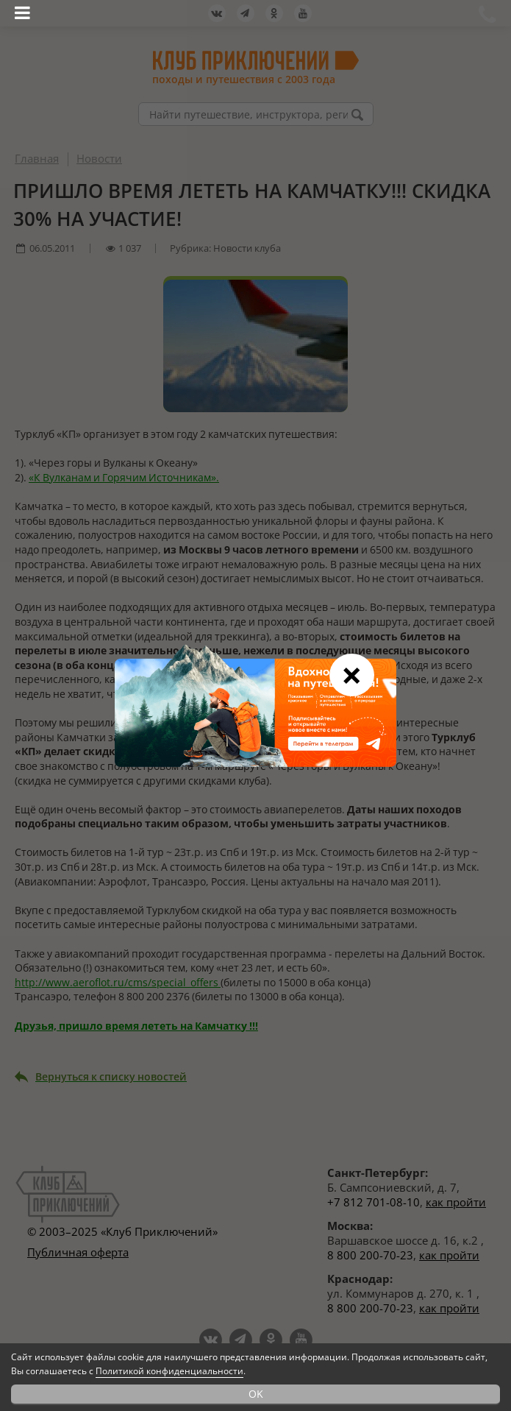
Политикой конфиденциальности (169, 1371)
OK (256, 1394)
